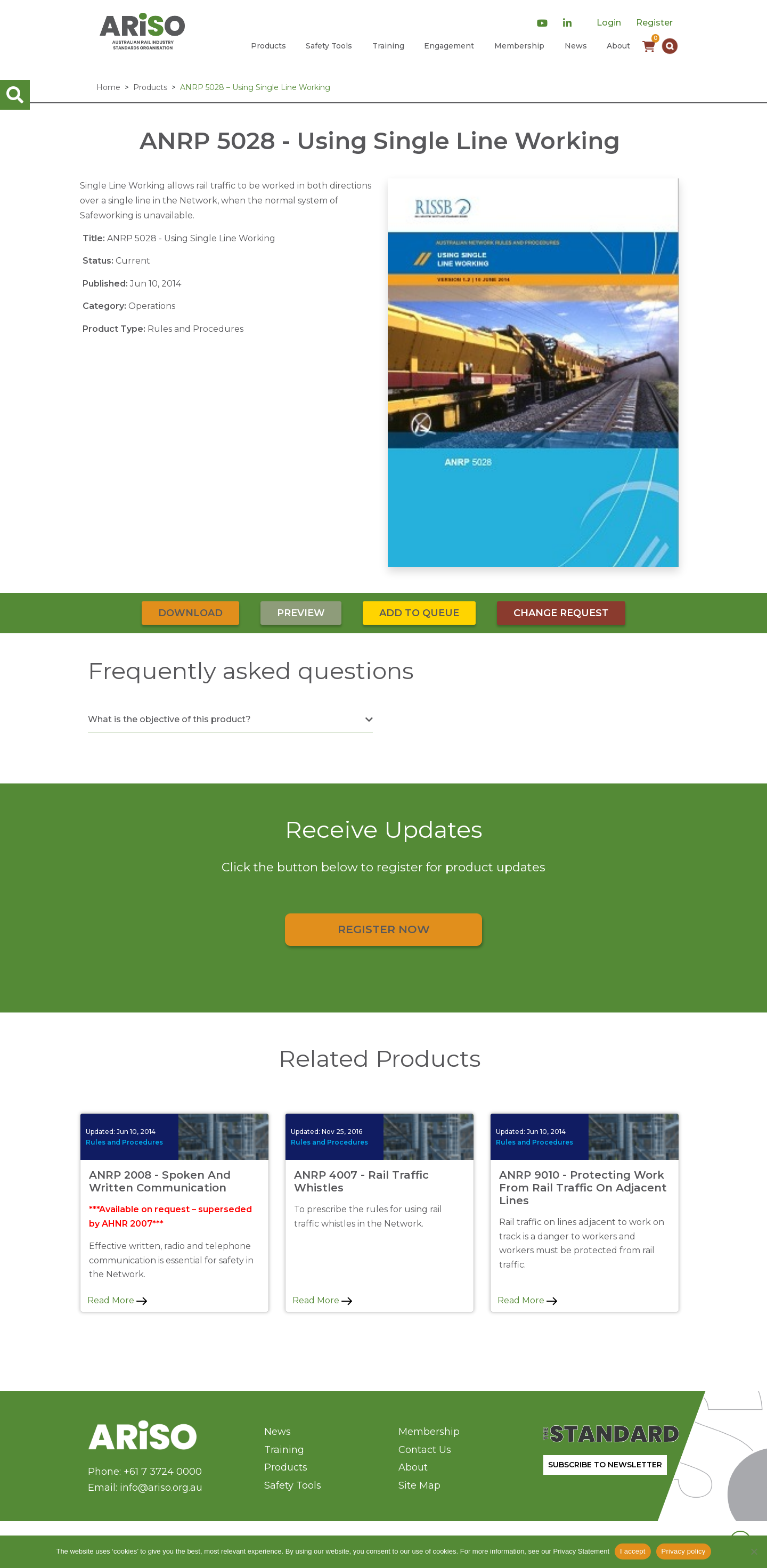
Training (388, 46)
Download (190, 613)
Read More (117, 1300)
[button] (669, 46)
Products (268, 46)
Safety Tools (329, 46)
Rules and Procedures (124, 1142)
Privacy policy (684, 1551)
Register (654, 23)
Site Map (419, 1485)
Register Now (384, 929)
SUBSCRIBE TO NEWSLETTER (605, 1464)
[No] (753, 1551)
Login (609, 23)
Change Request (561, 613)
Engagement (449, 46)
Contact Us (424, 1450)
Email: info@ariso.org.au (145, 1487)
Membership (519, 46)
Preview (301, 613)
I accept (633, 1551)
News (576, 46)
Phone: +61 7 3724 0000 (145, 1471)
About (618, 46)
